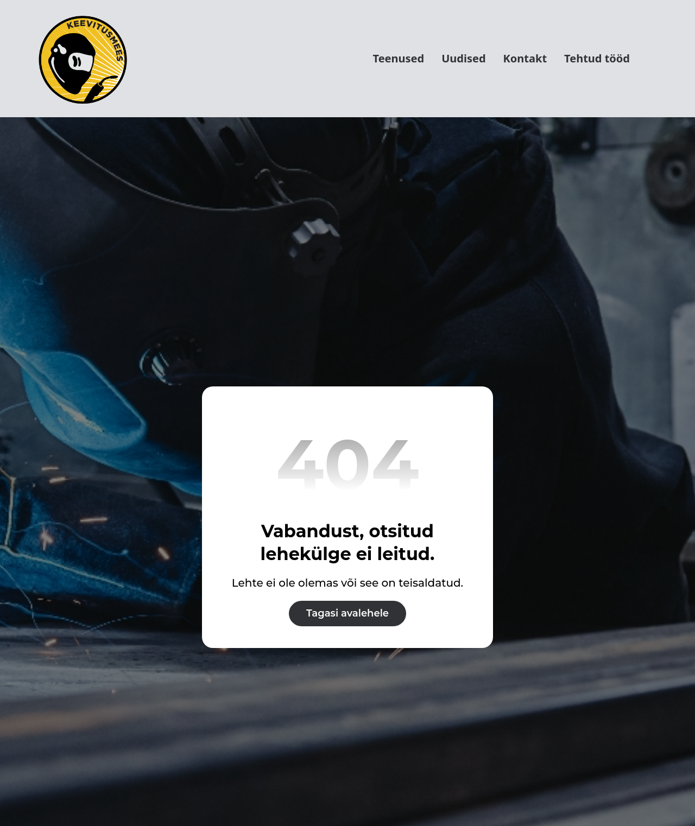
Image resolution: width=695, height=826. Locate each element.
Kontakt (525, 58)
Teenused (399, 58)
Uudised (463, 58)
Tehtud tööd (597, 58)
